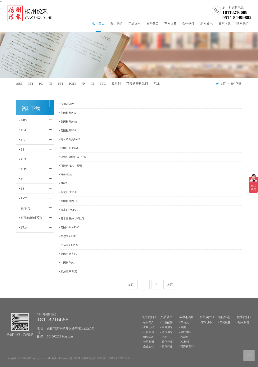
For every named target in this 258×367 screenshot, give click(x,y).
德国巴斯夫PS (69, 253)
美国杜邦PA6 (68, 130)
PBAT (64, 183)
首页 (223, 83)
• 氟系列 (24, 208)
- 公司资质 (148, 340)
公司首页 (98, 27)
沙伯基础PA (68, 104)
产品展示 (134, 23)
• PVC (23, 198)
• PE (22, 149)
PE (50, 83)
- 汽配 (163, 345)
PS (92, 83)
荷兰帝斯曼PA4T (70, 139)
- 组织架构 (148, 345)
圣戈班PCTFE (69, 192)
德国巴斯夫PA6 (70, 148)
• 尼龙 (23, 227)
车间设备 (170, 23)
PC (41, 83)
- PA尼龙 (184, 331)
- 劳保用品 (166, 340)
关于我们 (116, 23)
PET (60, 83)
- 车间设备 (206, 331)
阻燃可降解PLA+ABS (73, 157)
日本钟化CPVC (69, 209)
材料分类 (152, 23)
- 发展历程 (148, 336)
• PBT (23, 130)
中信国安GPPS (69, 245)
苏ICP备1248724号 (119, 359)
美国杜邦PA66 (69, 121)
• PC (22, 139)
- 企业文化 (148, 355)
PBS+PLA (66, 174)
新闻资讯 (206, 23)
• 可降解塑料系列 (31, 218)
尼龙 (157, 83)
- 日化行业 (166, 350)
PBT (30, 83)
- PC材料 (184, 350)
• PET (22, 159)
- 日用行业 (166, 355)
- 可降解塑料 (186, 355)
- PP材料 (184, 345)
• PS (21, 188)
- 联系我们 (243, 331)
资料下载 (224, 23)
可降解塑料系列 (137, 83)
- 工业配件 (166, 331)
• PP (21, 178)
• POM (23, 169)
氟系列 (116, 83)
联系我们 (242, 23)
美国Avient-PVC (70, 227)
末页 (170, 284)
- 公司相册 (148, 350)
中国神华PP (67, 262)
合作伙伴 (188, 23)
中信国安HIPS (69, 236)
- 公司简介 (148, 331)
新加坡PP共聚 (69, 271)
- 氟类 (182, 336)
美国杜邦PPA (68, 112)
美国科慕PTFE (69, 201)
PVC (103, 83)
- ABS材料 (185, 340)
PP (83, 83)
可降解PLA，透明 (71, 165)
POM (72, 83)
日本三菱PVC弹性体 (72, 218)
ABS (19, 83)
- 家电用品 (166, 336)
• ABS (23, 120)
